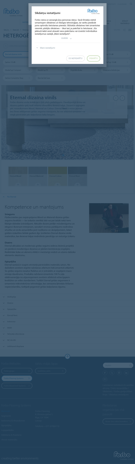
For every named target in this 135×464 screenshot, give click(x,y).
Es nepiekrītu (75, 58)
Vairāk (66, 38)
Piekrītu (93, 58)
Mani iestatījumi (45, 48)
